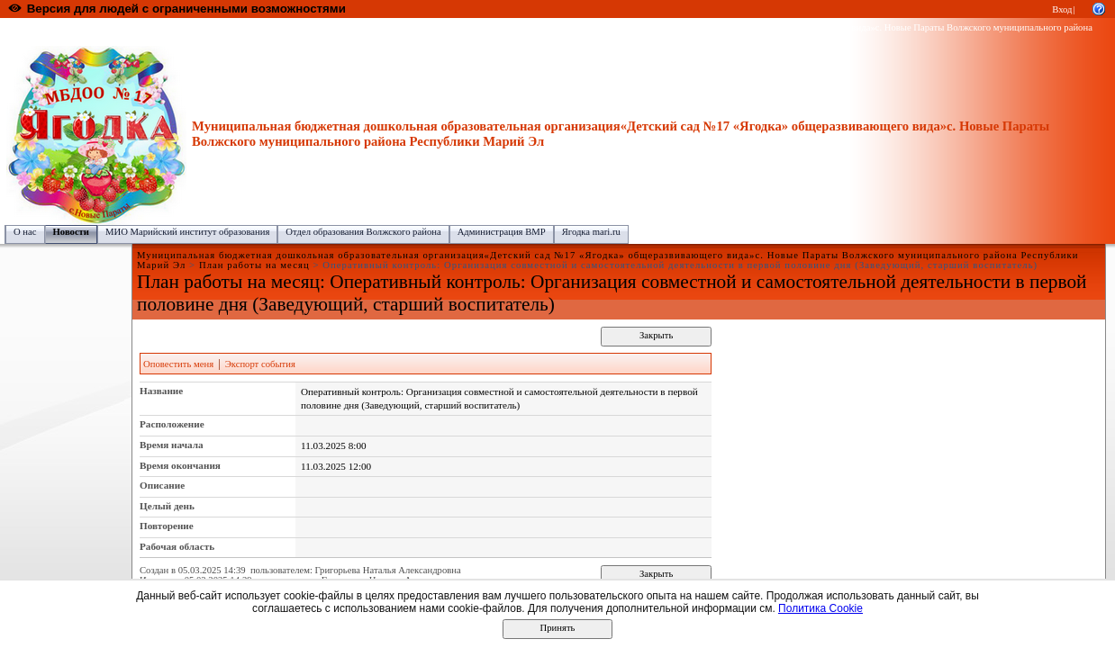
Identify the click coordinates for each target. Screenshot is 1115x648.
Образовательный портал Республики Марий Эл (106, 27)
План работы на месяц (254, 265)
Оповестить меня (178, 364)
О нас (25, 232)
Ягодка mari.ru (591, 232)
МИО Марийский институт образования (187, 232)
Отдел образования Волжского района (363, 232)
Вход (1062, 9)
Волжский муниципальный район (283, 27)
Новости (71, 232)
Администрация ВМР (502, 232)
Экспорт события (260, 364)
